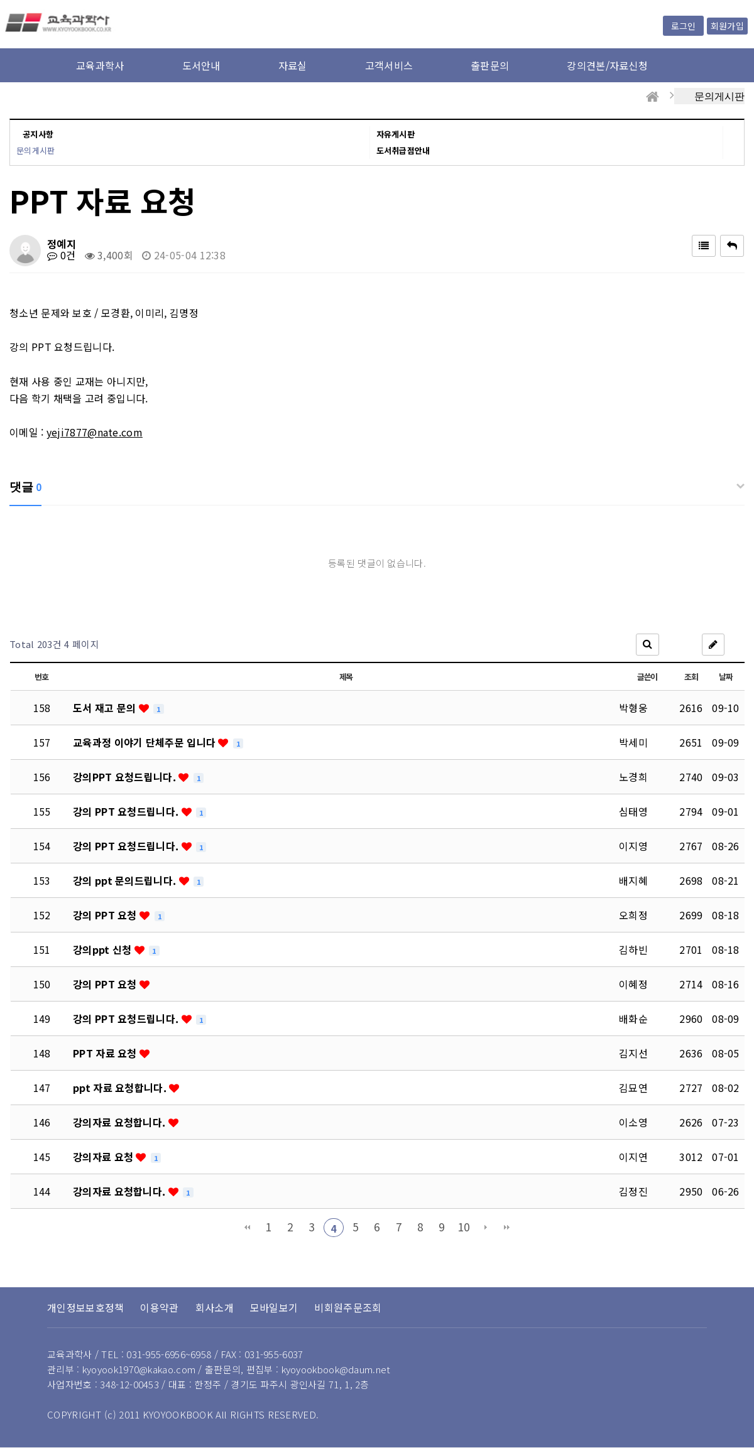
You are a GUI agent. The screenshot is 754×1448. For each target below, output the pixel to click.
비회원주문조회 (347, 1307)
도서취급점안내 (403, 150)
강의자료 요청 (104, 1156)
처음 (247, 1227)
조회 (690, 677)
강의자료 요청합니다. (120, 1122)
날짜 (725, 677)
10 (464, 1227)
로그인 (683, 25)
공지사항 (38, 134)
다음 (485, 1227)
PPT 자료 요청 (106, 1053)
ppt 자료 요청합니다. (121, 1087)
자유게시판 (395, 134)
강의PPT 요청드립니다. (125, 776)
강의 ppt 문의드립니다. (126, 880)
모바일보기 (274, 1307)
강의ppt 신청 (103, 949)
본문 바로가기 (0, 0)
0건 (61, 254)
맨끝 (507, 1227)
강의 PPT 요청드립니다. (127, 811)
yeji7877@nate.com (94, 432)
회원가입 (727, 25)
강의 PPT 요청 (106, 914)
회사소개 (214, 1307)
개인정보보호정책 (85, 1307)
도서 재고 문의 (106, 707)
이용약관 (159, 1307)
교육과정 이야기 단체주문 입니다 (145, 742)
